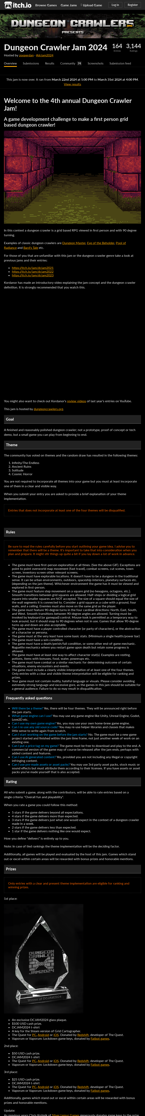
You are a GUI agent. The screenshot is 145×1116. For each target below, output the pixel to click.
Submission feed (125, 63)
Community (70, 63)
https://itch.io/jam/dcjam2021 (33, 268)
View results (72, 84)
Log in (115, 5)
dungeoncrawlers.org (48, 409)
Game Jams (69, 5)
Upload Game (91, 5)
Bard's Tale (30, 248)
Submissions (32, 63)
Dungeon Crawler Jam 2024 (55, 47)
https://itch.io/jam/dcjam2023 (33, 275)
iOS (56, 1035)
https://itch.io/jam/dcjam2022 (33, 271)
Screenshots (99, 63)
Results (52, 63)
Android (43, 1035)
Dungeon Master (73, 243)
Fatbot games (100, 1038)
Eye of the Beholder (100, 243)
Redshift (83, 1035)
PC (34, 1035)
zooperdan (26, 55)
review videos (76, 401)
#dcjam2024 (44, 55)
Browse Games (46, 5)
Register (133, 5)
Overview (10, 63)
